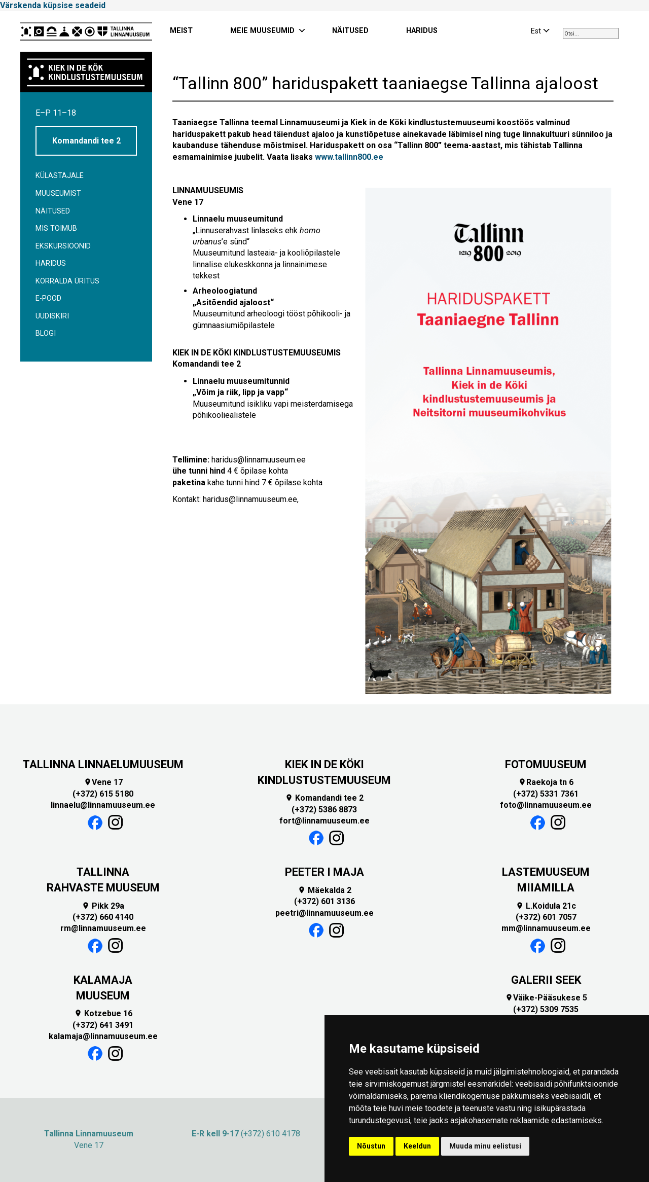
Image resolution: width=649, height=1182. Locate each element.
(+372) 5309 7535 (546, 1009)
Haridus (50, 263)
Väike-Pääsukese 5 (546, 997)
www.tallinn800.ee (349, 157)
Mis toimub (56, 228)
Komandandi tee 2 (86, 141)
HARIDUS (422, 30)
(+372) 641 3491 (103, 1025)
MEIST (181, 30)
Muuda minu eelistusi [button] (485, 1146)
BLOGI (45, 333)
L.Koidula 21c (546, 906)
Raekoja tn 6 (545, 782)
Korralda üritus (67, 281)
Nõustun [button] (371, 1146)
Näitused (52, 211)
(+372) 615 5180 (103, 794)
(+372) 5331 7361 (546, 794)
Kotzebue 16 (103, 1013)
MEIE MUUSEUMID (262, 30)
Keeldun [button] (417, 1146)
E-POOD (48, 298)
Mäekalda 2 (324, 890)
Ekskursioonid (63, 246)
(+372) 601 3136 (324, 901)
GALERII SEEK (546, 980)
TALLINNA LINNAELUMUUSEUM (103, 764)
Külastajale (59, 175)
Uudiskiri (52, 316)
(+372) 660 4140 (103, 917)
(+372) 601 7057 (546, 917)
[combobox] (591, 33)
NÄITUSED (350, 30)
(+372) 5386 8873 (324, 809)
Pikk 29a (103, 906)
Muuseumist (58, 193)
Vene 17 (103, 782)
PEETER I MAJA (324, 872)
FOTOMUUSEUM (546, 764)
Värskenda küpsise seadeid (52, 5)
